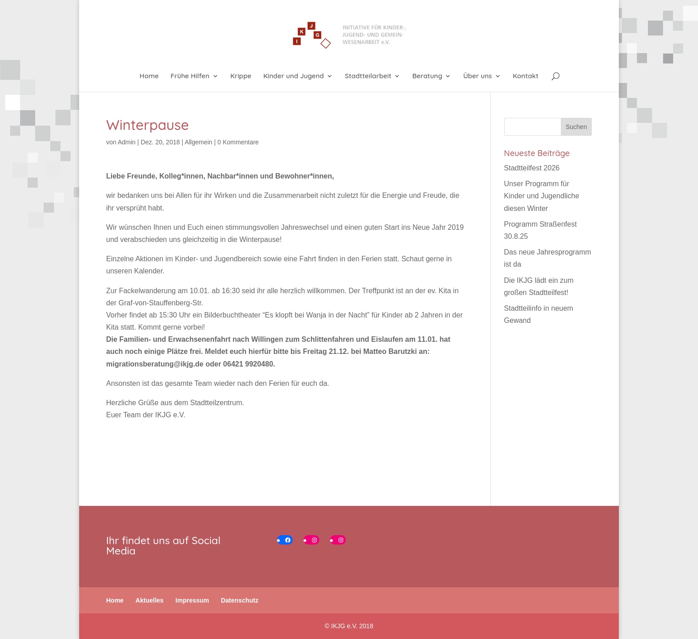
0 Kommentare (238, 142)
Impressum (192, 600)
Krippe (240, 76)
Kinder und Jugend (293, 76)
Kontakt (525, 76)
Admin (127, 142)
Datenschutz (239, 600)
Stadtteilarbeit (368, 76)
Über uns (477, 76)
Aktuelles (149, 600)
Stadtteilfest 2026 (532, 168)
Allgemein (198, 142)
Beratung (427, 76)
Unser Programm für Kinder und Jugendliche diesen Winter (541, 196)
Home (149, 76)
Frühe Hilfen (189, 76)
